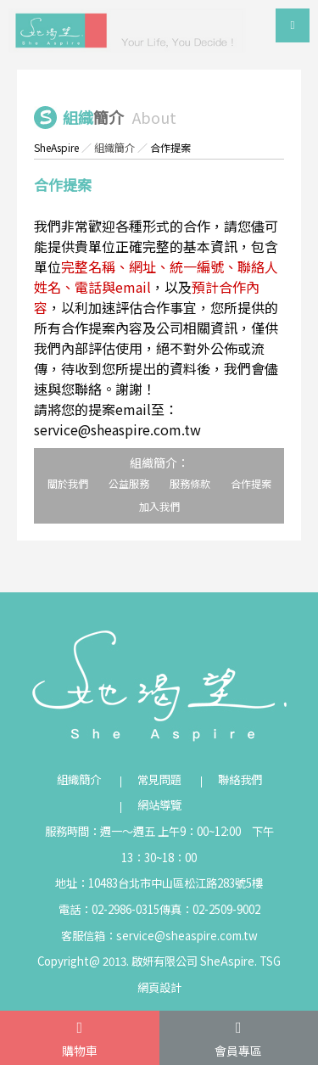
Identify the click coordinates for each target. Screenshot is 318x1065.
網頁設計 (159, 987)
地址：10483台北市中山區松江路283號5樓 (159, 883)
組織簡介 (114, 147)
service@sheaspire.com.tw (187, 936)
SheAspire (56, 147)
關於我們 (67, 483)
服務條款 (190, 483)
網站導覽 (159, 805)
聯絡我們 (240, 779)
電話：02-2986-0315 (109, 909)
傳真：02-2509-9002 (209, 909)
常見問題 (159, 779)
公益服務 (129, 483)
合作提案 (251, 483)
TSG (270, 961)
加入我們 (159, 506)
